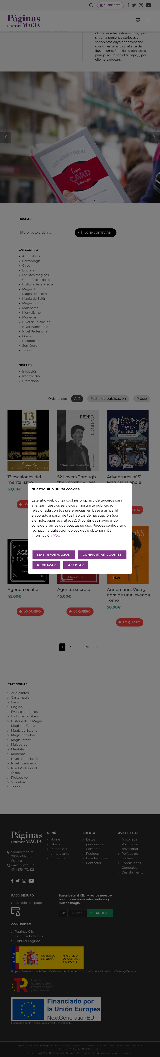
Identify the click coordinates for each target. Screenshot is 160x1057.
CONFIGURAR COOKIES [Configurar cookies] (102, 555)
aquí (56, 535)
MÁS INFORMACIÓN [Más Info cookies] (54, 555)
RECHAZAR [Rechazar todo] (46, 565)
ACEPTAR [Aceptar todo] (76, 565)
